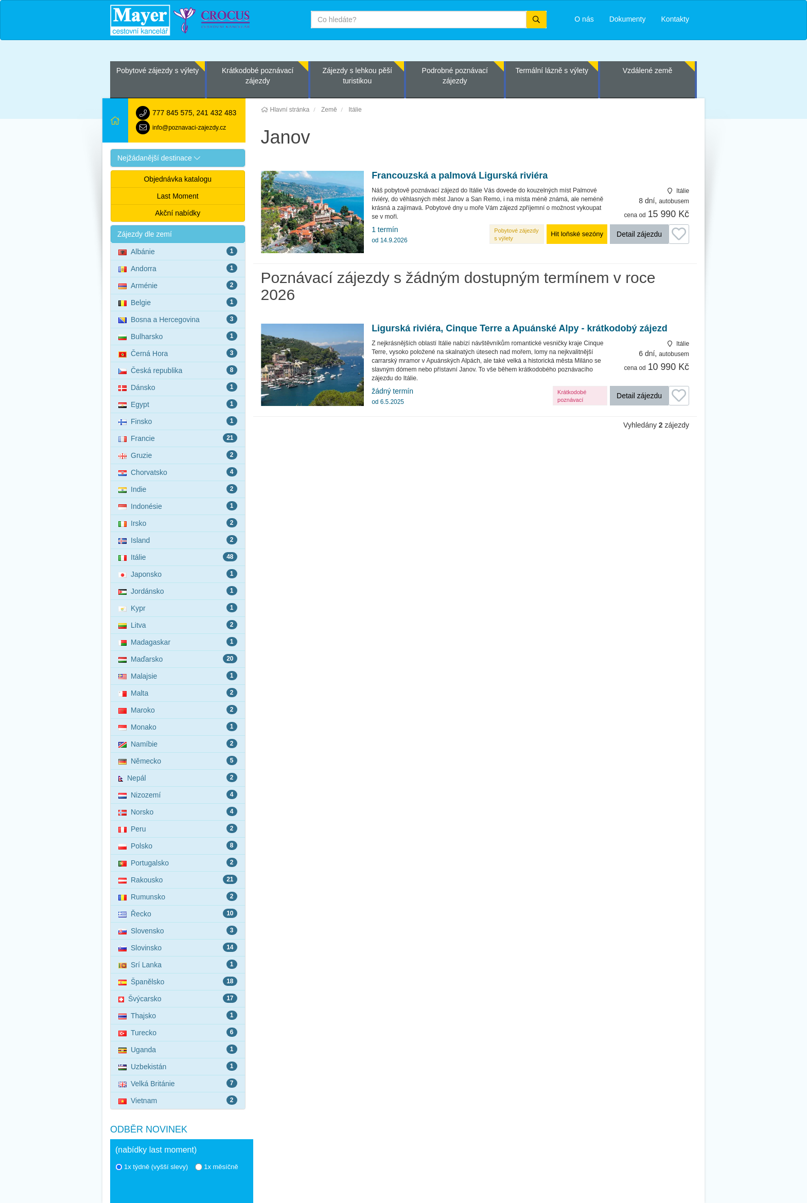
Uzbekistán (177, 1066)
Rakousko (177, 879)
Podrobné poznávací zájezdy (455, 75)
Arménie (177, 285)
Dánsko (177, 387)
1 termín (389, 234)
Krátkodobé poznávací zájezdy (257, 75)
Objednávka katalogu (178, 179)
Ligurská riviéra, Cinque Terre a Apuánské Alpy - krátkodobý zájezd (520, 328)
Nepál (177, 777)
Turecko (177, 1032)
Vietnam (177, 1100)
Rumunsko (177, 896)
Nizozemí (177, 794)
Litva (177, 624)
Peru (177, 828)
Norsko (177, 811)
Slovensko (177, 930)
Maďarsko (177, 658)
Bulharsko (177, 336)
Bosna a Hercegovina (177, 319)
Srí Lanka (177, 964)
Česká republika (177, 370)
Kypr (177, 607)
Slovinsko (177, 947)
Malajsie (177, 675)
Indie (177, 488)
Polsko (177, 845)
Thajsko (177, 1015)
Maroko (177, 709)
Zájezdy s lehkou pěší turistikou (357, 75)
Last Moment (178, 196)
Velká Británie (177, 1083)
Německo (177, 760)
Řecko (177, 913)
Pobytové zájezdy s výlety (157, 70)
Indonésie (177, 505)
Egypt (177, 404)
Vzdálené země (648, 70)
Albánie (177, 251)
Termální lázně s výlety (551, 70)
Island (177, 539)
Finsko (177, 421)
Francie (177, 438)
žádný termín (392, 396)
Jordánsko (177, 590)
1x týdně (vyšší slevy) (151, 1167)
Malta (177, 692)
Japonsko (177, 573)
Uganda (177, 1049)
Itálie (177, 556)
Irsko (177, 522)
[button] (178, 158)
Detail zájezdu (639, 234)
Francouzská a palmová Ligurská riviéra (460, 176)
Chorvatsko (177, 471)
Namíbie (177, 743)
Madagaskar (177, 641)
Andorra (177, 268)
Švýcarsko (177, 998)
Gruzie (177, 454)
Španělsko (177, 981)
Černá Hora (177, 353)
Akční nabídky (177, 213)
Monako (177, 726)
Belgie (177, 302)
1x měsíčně (216, 1167)
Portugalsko (177, 862)
